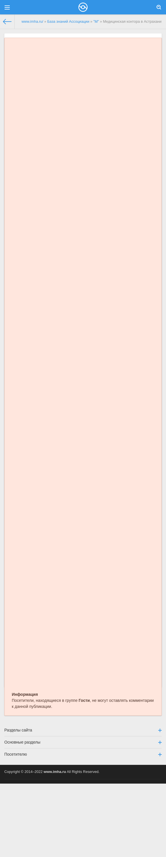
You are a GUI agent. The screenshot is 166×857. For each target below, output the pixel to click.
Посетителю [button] (83, 754)
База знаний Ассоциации (68, 22)
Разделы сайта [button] (83, 730)
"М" (96, 22)
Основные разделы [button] (83, 742)
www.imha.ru (55, 772)
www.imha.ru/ (32, 22)
